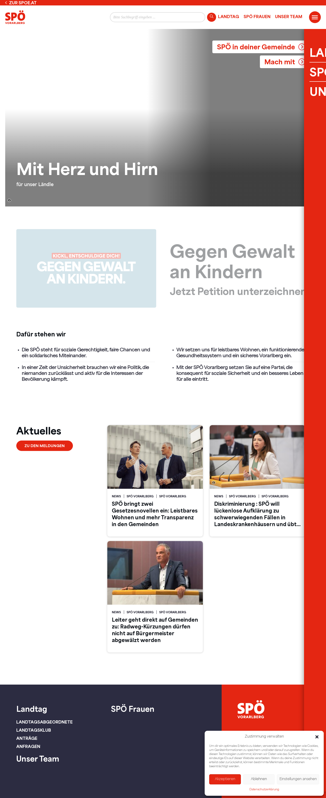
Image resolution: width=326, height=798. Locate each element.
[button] (317, 737)
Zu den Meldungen (44, 445)
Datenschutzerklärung (264, 789)
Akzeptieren (225, 779)
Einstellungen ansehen (298, 779)
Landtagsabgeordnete (44, 722)
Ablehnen (259, 779)
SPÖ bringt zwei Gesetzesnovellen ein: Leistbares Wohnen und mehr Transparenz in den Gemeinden (155, 513)
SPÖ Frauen (257, 16)
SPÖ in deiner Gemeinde (256, 47)
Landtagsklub (33, 730)
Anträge (26, 738)
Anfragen (28, 746)
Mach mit (279, 62)
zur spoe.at (23, 3)
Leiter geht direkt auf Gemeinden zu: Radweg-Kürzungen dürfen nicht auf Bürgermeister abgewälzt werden (155, 629)
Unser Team (288, 16)
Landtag (228, 16)
